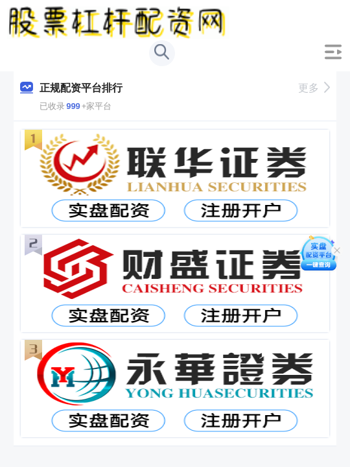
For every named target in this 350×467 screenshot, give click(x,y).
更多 (314, 87)
